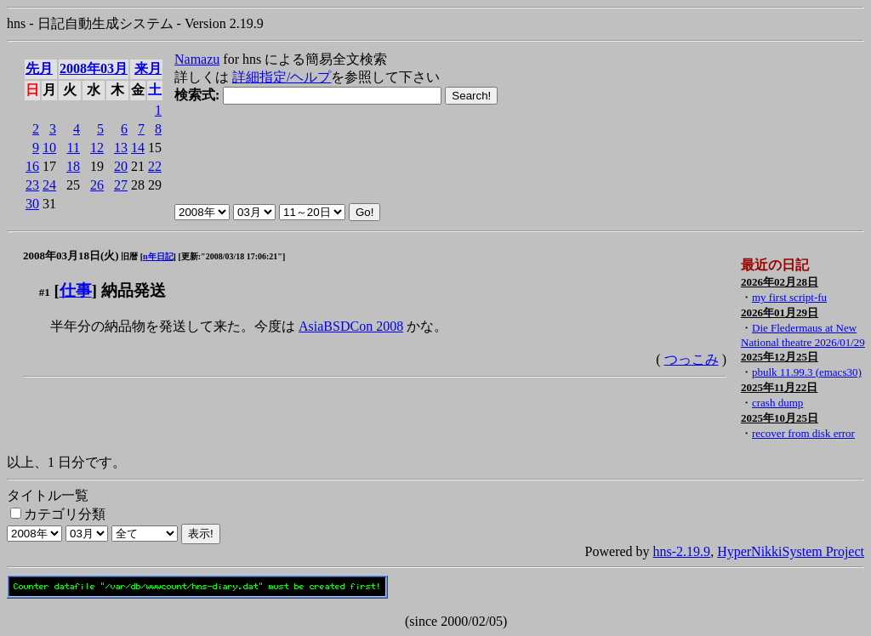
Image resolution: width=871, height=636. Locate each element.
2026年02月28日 (779, 281)
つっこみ (691, 359)
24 (49, 185)
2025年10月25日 (779, 418)
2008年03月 (94, 68)
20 (121, 166)
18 (73, 166)
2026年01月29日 (779, 312)
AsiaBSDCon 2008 (351, 326)
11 (73, 147)
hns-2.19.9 (682, 551)
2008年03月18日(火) (71, 255)
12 (97, 147)
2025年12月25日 (779, 356)
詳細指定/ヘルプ (281, 77)
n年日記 (158, 256)
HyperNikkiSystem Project (790, 551)
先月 (39, 68)
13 (121, 147)
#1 (44, 292)
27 (121, 185)
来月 (148, 68)
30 (32, 203)
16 (32, 166)
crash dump (777, 402)
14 (138, 147)
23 (32, 185)
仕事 (76, 290)
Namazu (196, 59)
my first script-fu (789, 297)
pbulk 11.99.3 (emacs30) (807, 372)
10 (49, 147)
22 (155, 166)
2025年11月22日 (779, 387)
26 (97, 185)
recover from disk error (803, 433)
